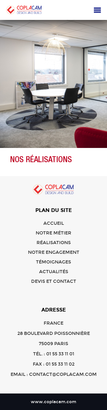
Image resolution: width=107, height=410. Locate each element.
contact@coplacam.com (63, 374)
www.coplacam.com (53, 401)
